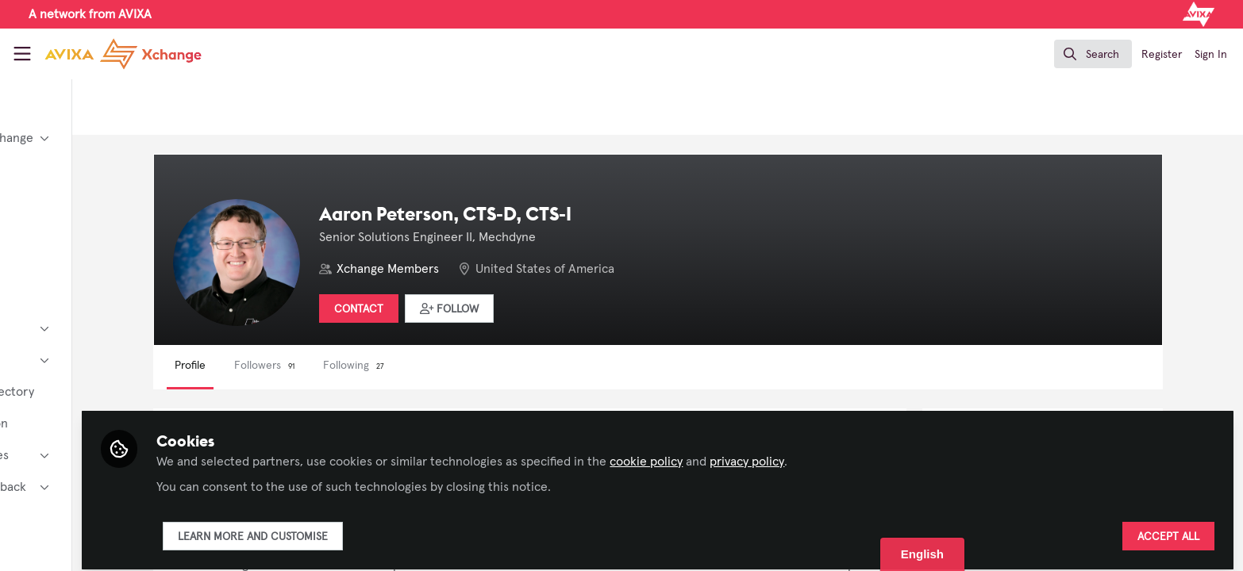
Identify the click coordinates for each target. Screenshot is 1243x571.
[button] (550, 308)
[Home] (110, 54)
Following (454, 365)
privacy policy (878, 453)
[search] (1093, 54)
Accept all (1168, 529)
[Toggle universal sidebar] (22, 54)
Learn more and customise (384, 529)
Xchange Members (488, 269)
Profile (290, 365)
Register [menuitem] (1161, 54)
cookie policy (777, 453)
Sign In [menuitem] (1211, 54)
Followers (365, 365)
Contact (459, 309)
